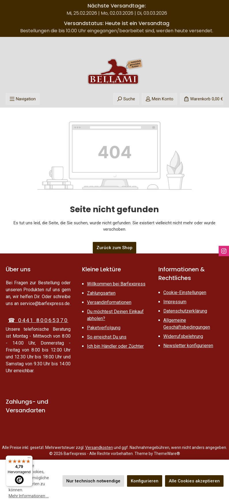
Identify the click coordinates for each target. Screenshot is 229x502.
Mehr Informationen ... (29, 496)
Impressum (174, 301)
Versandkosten (99, 447)
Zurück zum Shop (114, 247)
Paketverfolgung (103, 327)
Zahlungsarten (101, 293)
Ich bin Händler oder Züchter (115, 346)
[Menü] (22, 99)
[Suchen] (126, 99)
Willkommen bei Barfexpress (116, 284)
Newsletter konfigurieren (188, 345)
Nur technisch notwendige (93, 481)
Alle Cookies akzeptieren (194, 481)
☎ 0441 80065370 (38, 320)
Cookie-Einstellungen (184, 292)
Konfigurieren (144, 481)
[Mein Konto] (159, 99)
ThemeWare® (167, 453)
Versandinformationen (109, 302)
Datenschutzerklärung (185, 311)
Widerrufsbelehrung (183, 336)
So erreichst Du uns (106, 337)
